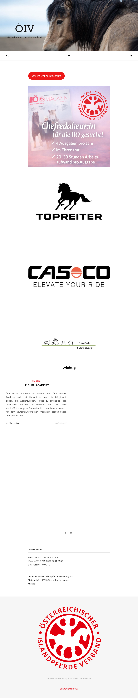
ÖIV (25, 29)
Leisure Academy (36, 385)
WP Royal (87, 678)
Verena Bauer (14, 423)
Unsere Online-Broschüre (46, 75)
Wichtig (36, 381)
